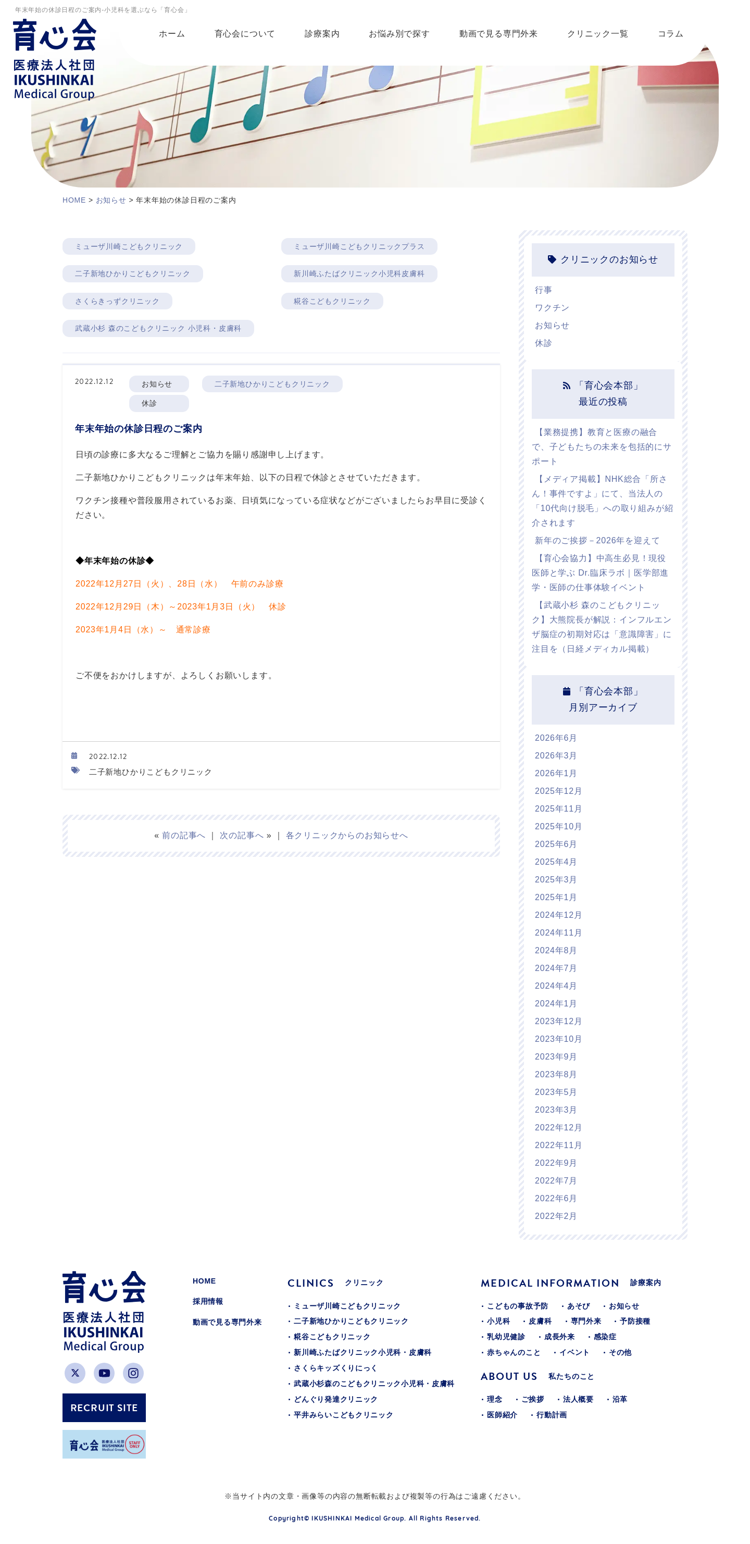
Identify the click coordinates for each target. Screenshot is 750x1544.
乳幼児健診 (506, 1337)
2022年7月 (556, 1180)
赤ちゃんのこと (514, 1352)
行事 (544, 289)
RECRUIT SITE (104, 1407)
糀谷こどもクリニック (332, 301)
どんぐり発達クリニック (336, 1399)
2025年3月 (556, 879)
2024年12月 (559, 915)
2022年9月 (556, 1163)
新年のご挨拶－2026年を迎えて (597, 540)
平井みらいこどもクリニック (343, 1415)
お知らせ (552, 325)
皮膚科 (540, 1321)
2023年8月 (556, 1074)
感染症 (605, 1337)
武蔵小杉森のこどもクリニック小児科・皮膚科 (374, 1383)
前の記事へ (184, 835)
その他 (620, 1352)
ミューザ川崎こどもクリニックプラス (359, 246)
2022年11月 (559, 1145)
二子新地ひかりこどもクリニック (133, 273)
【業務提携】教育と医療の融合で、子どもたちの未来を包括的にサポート (602, 447)
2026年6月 (556, 737)
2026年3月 (556, 755)
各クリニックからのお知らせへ (347, 835)
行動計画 (551, 1415)
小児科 (498, 1321)
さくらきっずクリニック (117, 301)
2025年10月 (559, 826)
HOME (204, 1281)
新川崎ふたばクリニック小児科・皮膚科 (363, 1352)
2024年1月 (556, 1003)
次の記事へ (242, 835)
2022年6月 (556, 1198)
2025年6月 (556, 844)
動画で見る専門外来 (227, 1322)
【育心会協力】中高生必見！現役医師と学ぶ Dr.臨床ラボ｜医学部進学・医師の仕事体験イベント (600, 573)
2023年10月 (559, 1039)
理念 (494, 1399)
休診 (544, 343)
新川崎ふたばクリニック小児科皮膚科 (359, 273)
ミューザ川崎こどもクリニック (129, 246)
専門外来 (586, 1321)
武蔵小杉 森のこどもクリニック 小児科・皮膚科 (158, 328)
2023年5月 (556, 1092)
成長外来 (559, 1337)
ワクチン (552, 307)
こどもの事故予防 (517, 1306)
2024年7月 (556, 968)
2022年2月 (556, 1216)
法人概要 (578, 1399)
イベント (574, 1352)
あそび (578, 1306)
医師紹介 (502, 1415)
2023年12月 (559, 1021)
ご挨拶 (532, 1399)
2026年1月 (556, 773)
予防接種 (635, 1321)
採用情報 (208, 1301)
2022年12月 (559, 1127)
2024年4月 (556, 985)
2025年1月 (556, 897)
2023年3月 (556, 1109)
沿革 (620, 1399)
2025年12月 (559, 791)
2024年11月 (559, 932)
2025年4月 (556, 861)
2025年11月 (559, 808)
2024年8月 (556, 950)
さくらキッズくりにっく (336, 1368)
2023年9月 (556, 1056)
